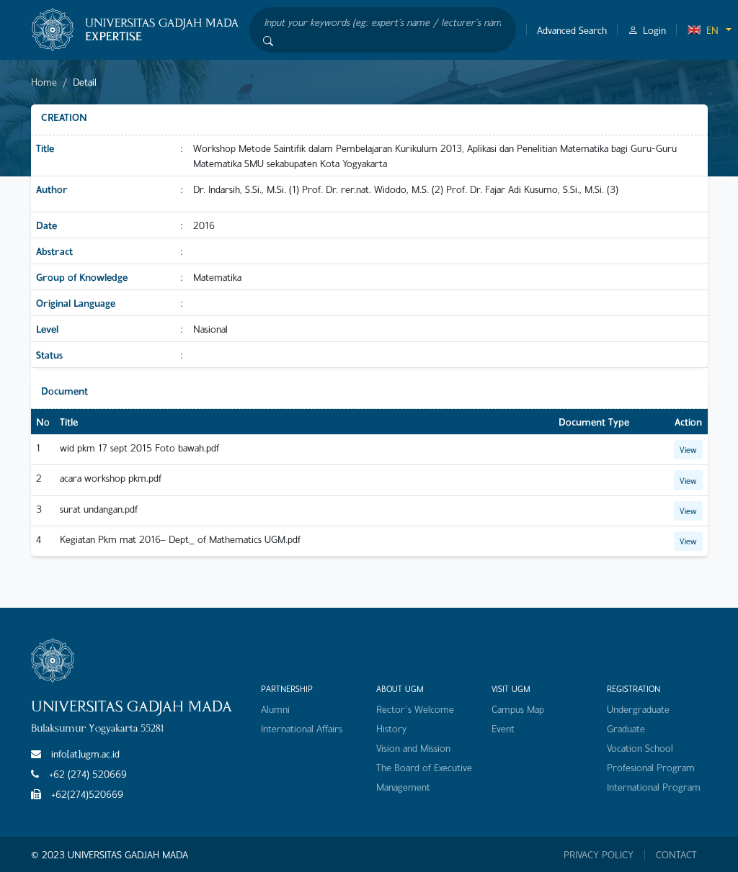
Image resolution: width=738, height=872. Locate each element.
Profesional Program (651, 767)
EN (703, 30)
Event (503, 728)
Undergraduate (638, 709)
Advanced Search (572, 30)
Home (44, 82)
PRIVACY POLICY (598, 855)
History (391, 728)
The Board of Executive (424, 767)
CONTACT (676, 855)
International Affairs (301, 728)
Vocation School (640, 748)
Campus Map (518, 709)
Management (403, 787)
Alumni (275, 709)
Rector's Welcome (415, 709)
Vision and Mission (413, 748)
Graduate (626, 728)
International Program (654, 787)
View (688, 449)
